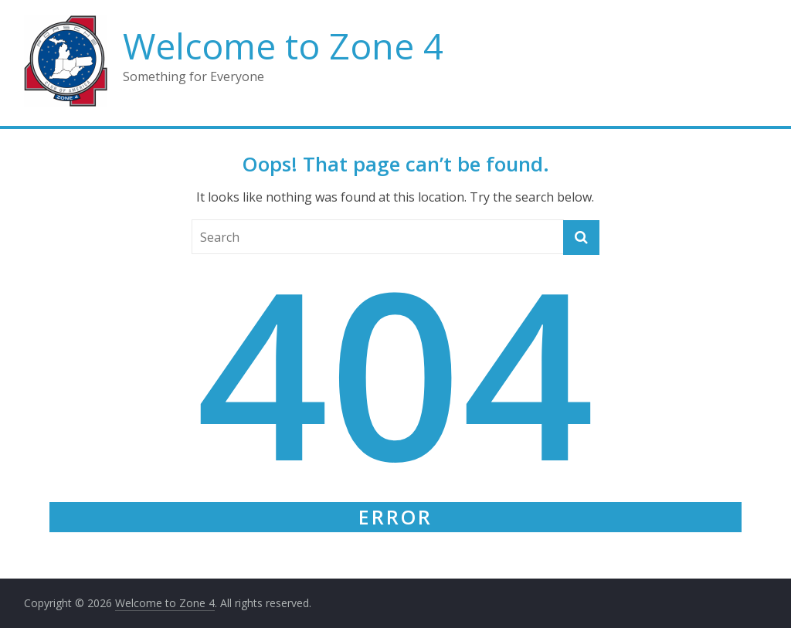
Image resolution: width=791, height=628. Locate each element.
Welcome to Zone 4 (283, 46)
